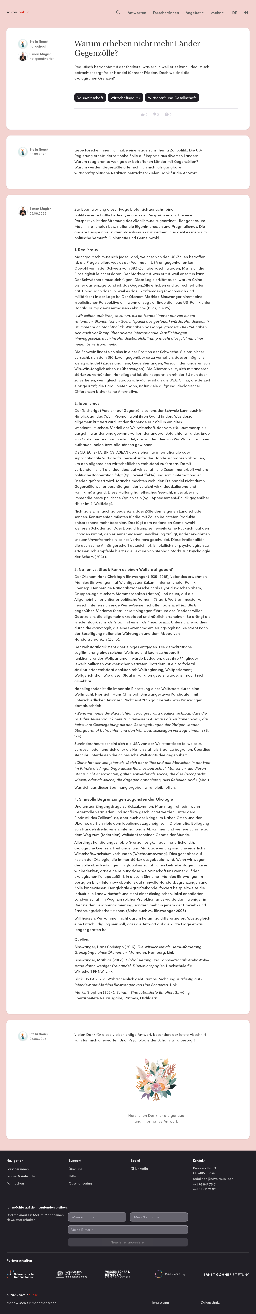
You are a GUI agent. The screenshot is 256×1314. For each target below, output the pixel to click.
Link (170, 952)
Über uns (75, 1169)
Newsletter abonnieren (128, 1242)
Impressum (160, 1302)
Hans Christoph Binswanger (122, 576)
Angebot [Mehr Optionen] (195, 12)
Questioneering (80, 1183)
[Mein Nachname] (159, 1216)
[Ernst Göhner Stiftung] (226, 1274)
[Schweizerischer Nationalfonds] (29, 1274)
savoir (17, 11)
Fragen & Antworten (22, 1176)
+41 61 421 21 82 (204, 1189)
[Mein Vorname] (97, 1216)
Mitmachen (15, 1183)
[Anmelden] (246, 12)
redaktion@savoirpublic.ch (213, 1178)
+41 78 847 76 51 (205, 1184)
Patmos (131, 997)
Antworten (137, 12)
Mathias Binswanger (163, 296)
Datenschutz (210, 1302)
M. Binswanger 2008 (166, 910)
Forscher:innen (166, 12)
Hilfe (72, 1176)
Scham (88, 556)
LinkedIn (139, 1168)
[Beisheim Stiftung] (177, 1274)
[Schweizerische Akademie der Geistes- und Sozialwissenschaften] (79, 1274)
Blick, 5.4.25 (158, 307)
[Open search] (118, 12)
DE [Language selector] (234, 12)
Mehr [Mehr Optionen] (218, 12)
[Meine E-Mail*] (128, 1229)
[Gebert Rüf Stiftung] (128, 1274)
